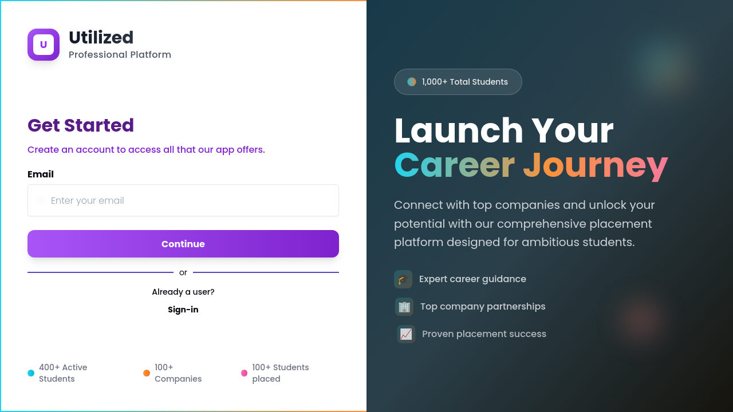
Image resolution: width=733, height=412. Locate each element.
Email (40, 174)
